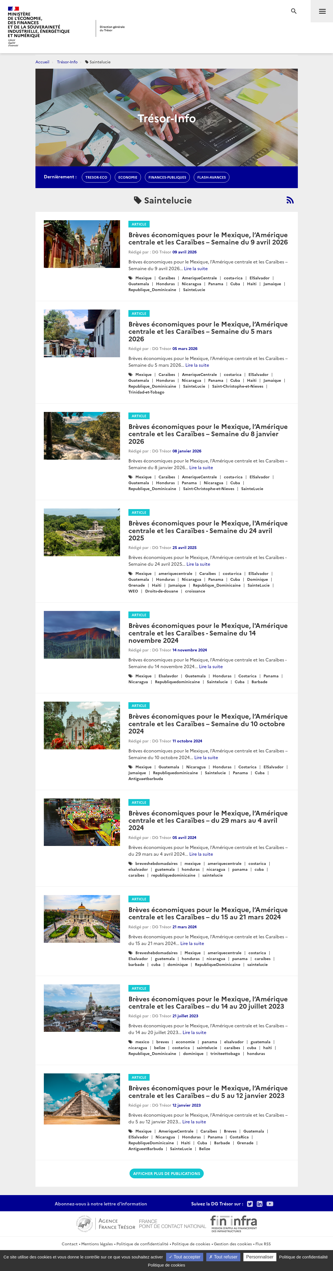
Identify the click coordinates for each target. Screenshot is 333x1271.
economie (127, 177)
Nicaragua (191, 283)
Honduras (165, 283)
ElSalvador (260, 277)
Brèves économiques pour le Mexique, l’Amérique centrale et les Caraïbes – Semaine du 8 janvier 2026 (208, 433)
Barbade (259, 681)
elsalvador (138, 869)
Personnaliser (260, 1257)
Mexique (143, 277)
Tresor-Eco (96, 177)
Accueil (42, 61)
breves (162, 1041)
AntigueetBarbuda (145, 1148)
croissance (195, 591)
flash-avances (211, 177)
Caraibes (167, 277)
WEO (133, 591)
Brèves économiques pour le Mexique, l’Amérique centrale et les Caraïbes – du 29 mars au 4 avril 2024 (208, 820)
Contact (70, 1243)
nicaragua (216, 869)
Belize (204, 1148)
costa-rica (233, 277)
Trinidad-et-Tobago (146, 392)
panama (240, 869)
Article (139, 224)
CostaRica (239, 1137)
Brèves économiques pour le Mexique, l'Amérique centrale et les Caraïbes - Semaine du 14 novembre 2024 (208, 632)
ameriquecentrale (175, 573)
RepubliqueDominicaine (217, 964)
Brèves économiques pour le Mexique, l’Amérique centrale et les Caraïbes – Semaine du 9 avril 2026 (208, 238)
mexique (193, 863)
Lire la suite (196, 268)
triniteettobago (225, 1053)
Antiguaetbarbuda (145, 778)
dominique (177, 964)
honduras (191, 869)
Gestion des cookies (233, 1243)
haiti (267, 1047)
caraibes (136, 875)
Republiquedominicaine (177, 681)
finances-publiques (167, 177)
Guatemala (138, 283)
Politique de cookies (191, 1243)
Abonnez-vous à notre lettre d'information (101, 1203)
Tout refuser (223, 1257)
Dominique (257, 579)
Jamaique (272, 283)
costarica (232, 374)
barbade (136, 964)
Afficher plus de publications (166, 1173)
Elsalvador (138, 958)
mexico (142, 1041)
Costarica (247, 675)
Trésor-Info (67, 61)
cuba (259, 869)
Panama (215, 283)
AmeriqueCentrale (199, 277)
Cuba (235, 283)
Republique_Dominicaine (152, 289)
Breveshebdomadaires (156, 952)
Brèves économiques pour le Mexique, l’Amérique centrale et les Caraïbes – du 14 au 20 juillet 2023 (208, 1002)
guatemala (165, 869)
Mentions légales (97, 1243)
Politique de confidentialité (142, 1243)
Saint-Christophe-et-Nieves (237, 386)
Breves (230, 1131)
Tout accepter (184, 1257)
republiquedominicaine (173, 875)
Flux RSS (263, 1243)
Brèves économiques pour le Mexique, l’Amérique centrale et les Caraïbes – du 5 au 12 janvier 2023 (208, 1091)
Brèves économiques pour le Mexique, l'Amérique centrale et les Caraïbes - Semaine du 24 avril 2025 (208, 530)
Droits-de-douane (161, 591)
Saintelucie (217, 681)
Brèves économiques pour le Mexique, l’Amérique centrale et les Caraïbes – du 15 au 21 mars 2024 (208, 913)
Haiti (252, 283)
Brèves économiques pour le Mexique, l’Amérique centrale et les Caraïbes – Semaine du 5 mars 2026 (208, 331)
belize (159, 1047)
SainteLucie (194, 289)
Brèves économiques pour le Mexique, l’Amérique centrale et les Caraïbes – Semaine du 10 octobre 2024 (208, 723)
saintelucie (212, 875)
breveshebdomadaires (156, 863)
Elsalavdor (168, 675)
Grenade (136, 585)
